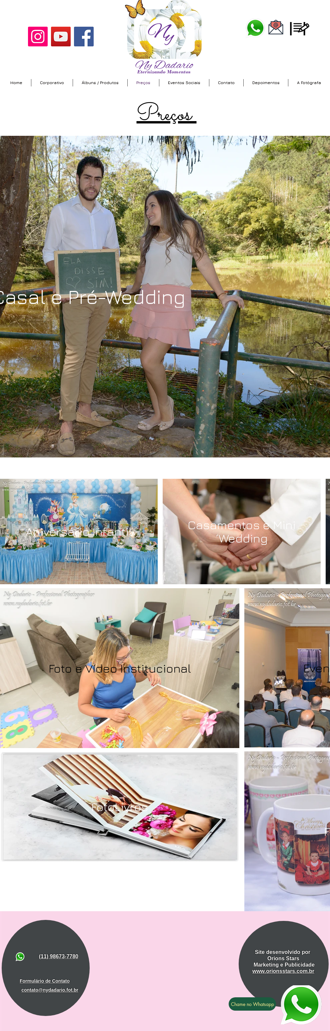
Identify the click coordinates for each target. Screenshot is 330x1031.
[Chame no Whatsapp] (252, 1004)
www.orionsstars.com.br (283, 971)
